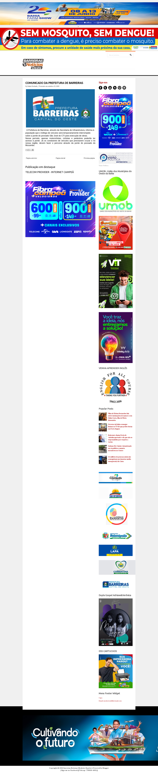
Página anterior (31, 158)
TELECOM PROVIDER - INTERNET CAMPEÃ (49, 172)
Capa (100, 698)
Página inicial (60, 158)
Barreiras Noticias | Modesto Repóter (77, 768)
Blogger (106, 768)
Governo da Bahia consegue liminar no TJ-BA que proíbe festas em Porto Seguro (120, 426)
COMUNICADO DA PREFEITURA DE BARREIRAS (54, 82)
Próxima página (89, 158)
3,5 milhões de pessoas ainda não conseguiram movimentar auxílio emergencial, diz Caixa (119, 459)
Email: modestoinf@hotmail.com (110, 701)
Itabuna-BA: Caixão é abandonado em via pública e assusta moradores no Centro (120, 448)
